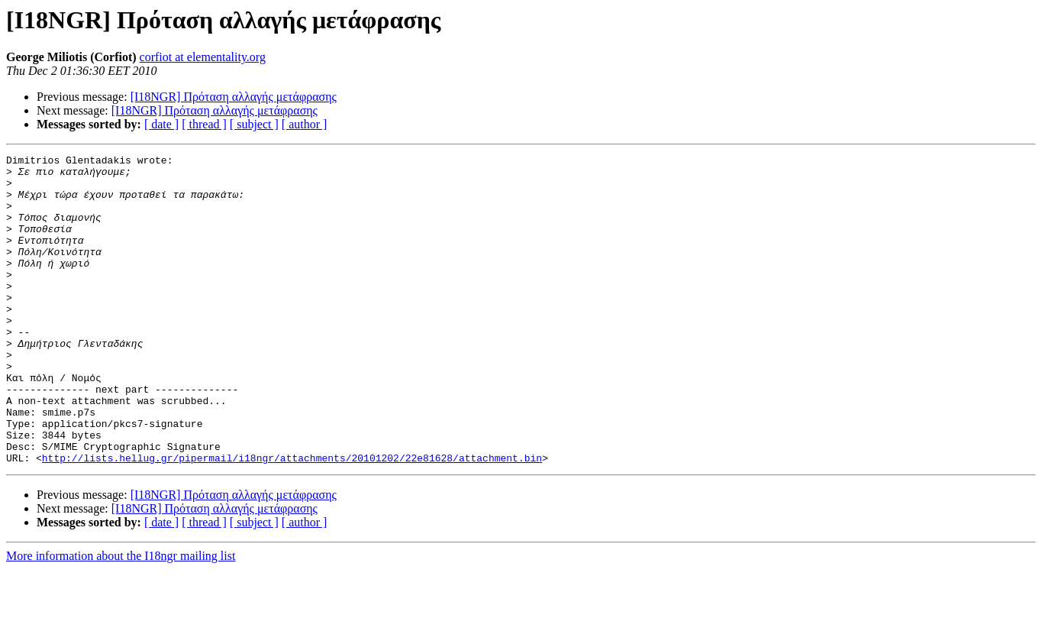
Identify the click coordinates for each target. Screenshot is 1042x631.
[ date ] (161, 124)
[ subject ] (254, 124)
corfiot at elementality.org (203, 56)
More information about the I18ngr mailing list (120, 617)
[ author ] (304, 124)
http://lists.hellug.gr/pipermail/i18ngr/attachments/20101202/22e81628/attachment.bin (292, 519)
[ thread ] (204, 124)
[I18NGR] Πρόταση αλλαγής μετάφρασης (234, 96)
